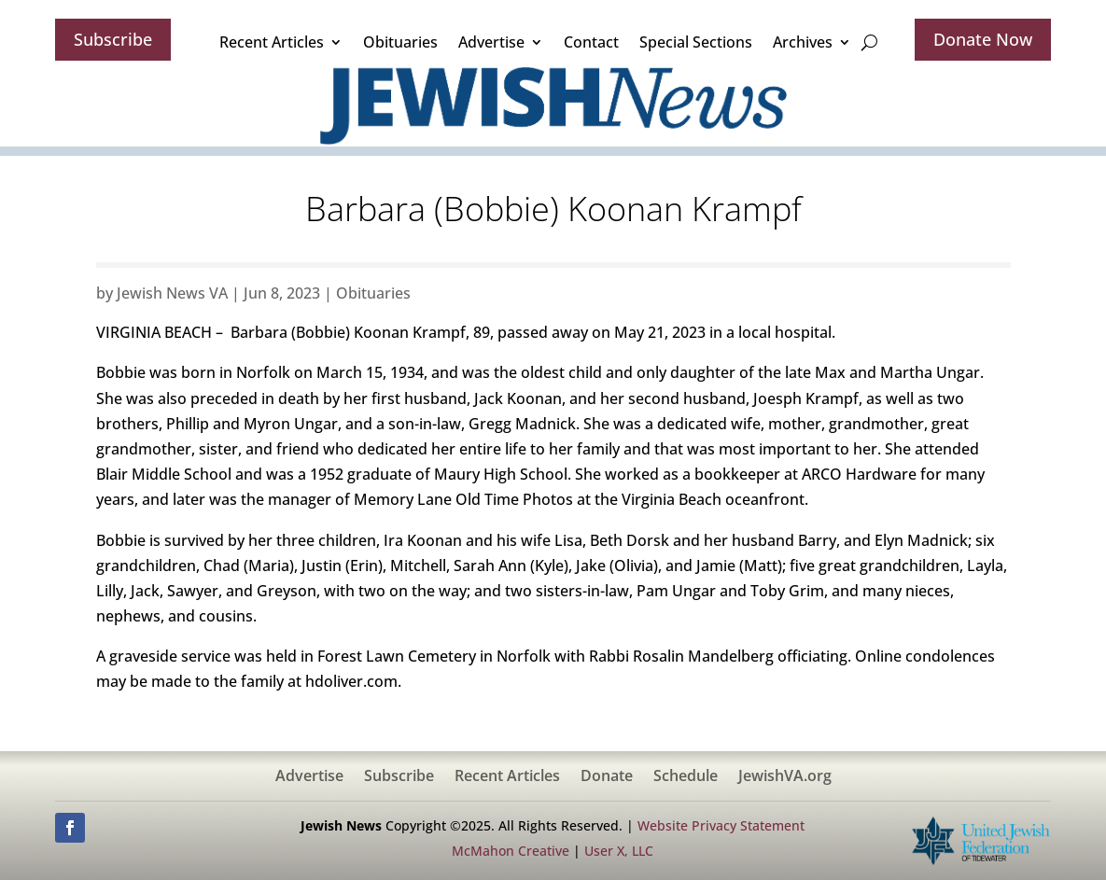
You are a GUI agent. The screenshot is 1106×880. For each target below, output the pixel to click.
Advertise (491, 42)
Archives (803, 42)
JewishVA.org (785, 777)
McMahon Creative (510, 850)
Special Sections (695, 42)
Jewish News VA (172, 293)
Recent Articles (271, 42)
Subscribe (113, 39)
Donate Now (982, 39)
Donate (607, 777)
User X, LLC (618, 850)
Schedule (685, 777)
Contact (591, 42)
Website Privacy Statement (721, 825)
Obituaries (400, 42)
